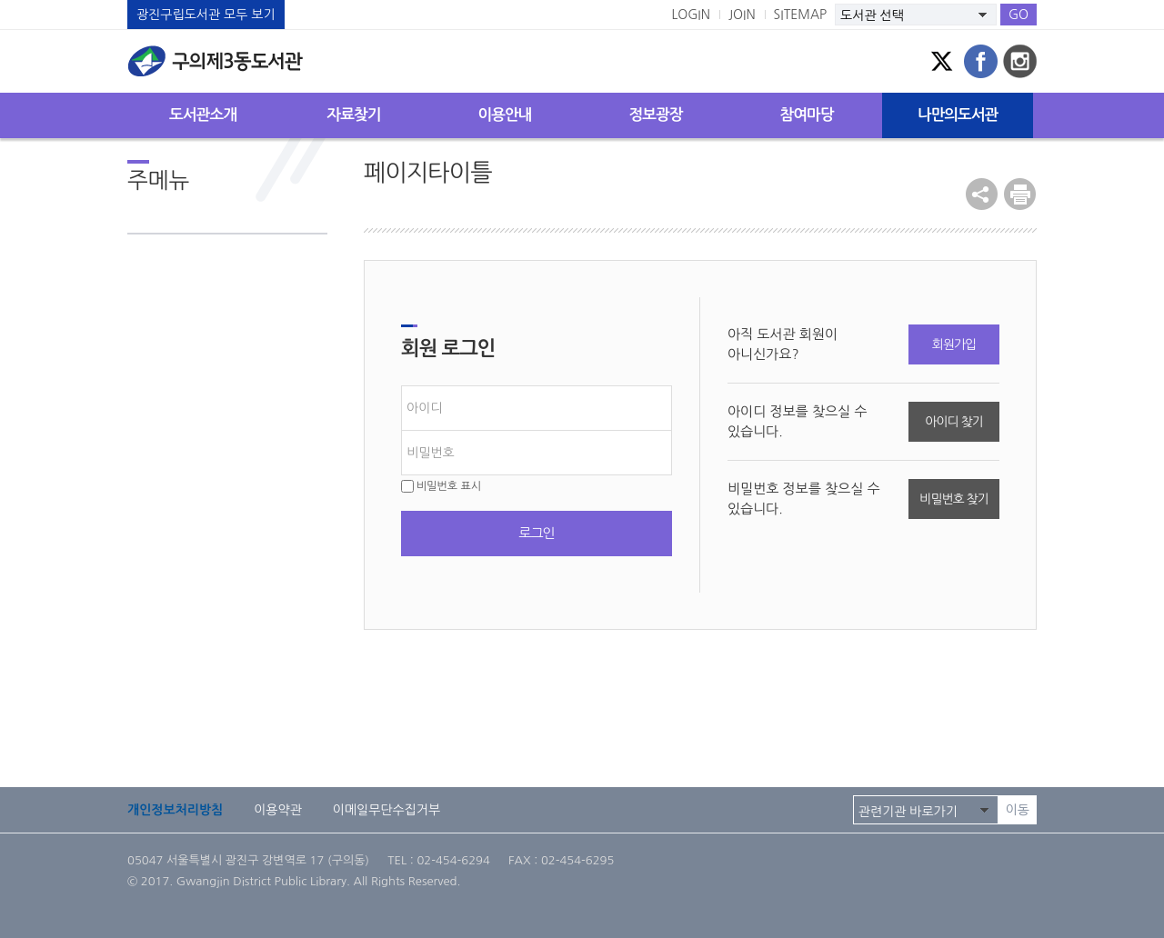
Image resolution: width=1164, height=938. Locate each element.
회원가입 (954, 344)
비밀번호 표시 (441, 486)
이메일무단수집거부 (386, 809)
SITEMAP (801, 14)
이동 (1017, 809)
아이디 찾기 (953, 421)
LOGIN (690, 14)
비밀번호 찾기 (953, 499)
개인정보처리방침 (175, 809)
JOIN (742, 14)
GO (1018, 14)
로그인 (536, 533)
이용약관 (278, 809)
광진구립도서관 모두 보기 (206, 14)
